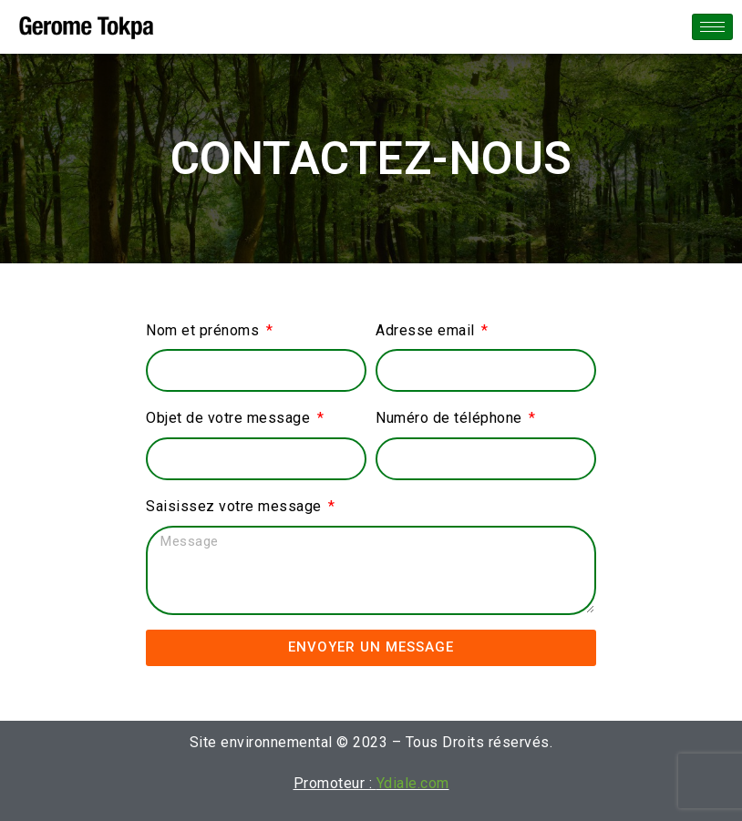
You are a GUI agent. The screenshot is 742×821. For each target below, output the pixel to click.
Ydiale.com (412, 783)
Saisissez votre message (235, 506)
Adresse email (427, 330)
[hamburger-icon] (712, 27)
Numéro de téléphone (451, 417)
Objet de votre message (230, 417)
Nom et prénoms (204, 330)
